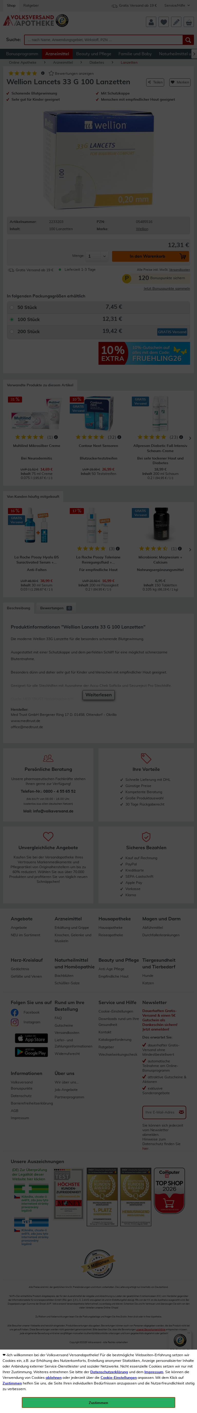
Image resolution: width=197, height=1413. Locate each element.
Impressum (153, 1372)
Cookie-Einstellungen (119, 1378)
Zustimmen (12, 1383)
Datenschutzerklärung (109, 1372)
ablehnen (54, 1378)
